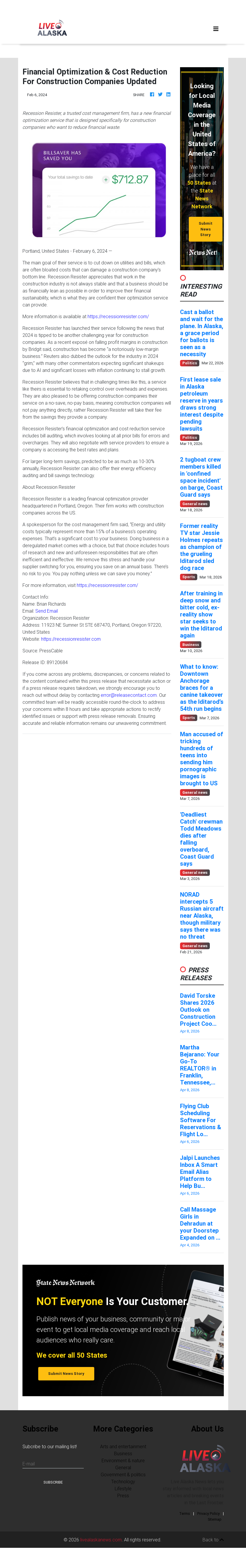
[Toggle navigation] (216, 29)
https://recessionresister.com (71, 639)
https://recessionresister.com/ (118, 316)
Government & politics (123, 1474)
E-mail (28, 1464)
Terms (184, 1513)
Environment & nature (123, 1460)
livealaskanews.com (101, 1540)
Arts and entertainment (123, 1446)
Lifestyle (123, 1488)
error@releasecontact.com (129, 695)
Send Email (46, 611)
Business (123, 1453)
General (123, 1467)
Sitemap (214, 1519)
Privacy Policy (208, 1513)
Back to (213, 1540)
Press (123, 1495)
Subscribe (53, 1482)
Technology (123, 1481)
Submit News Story (205, 229)
